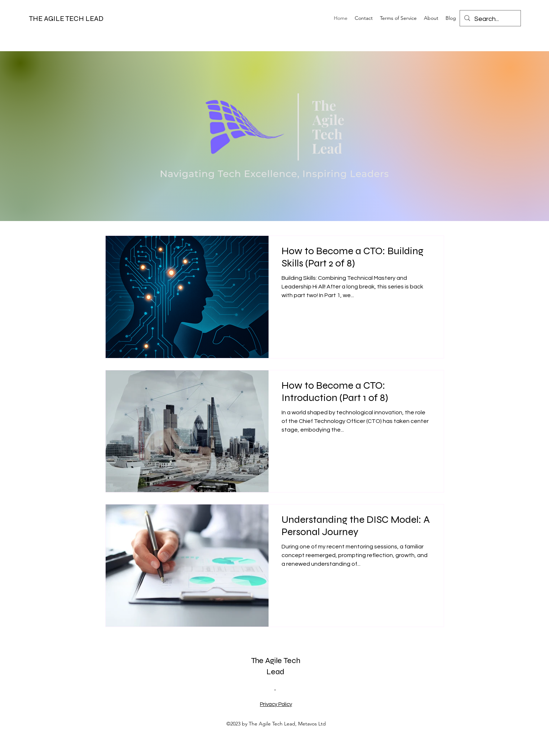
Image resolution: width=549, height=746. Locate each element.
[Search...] (489, 19)
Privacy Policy (276, 704)
